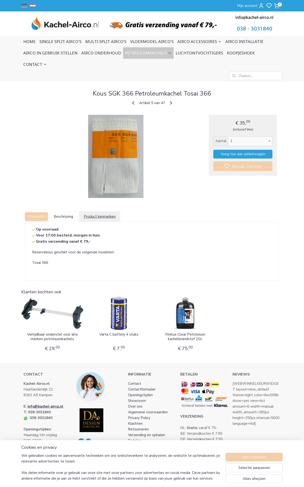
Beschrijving (63, 216)
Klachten (135, 423)
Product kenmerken (99, 216)
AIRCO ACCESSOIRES (199, 41)
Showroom (137, 400)
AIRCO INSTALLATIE (244, 41)
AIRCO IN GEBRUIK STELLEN (50, 53)
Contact (134, 383)
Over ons (135, 406)
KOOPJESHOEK (241, 53)
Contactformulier (142, 389)
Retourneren (138, 429)
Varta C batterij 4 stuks (118, 334)
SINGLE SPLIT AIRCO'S (60, 41)
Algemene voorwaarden (148, 412)
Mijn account (250, 6)
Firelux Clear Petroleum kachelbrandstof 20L (185, 336)
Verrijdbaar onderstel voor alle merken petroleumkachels (52, 336)
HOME (29, 41)
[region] (120, 467)
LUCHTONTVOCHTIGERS (199, 53)
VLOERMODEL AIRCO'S (152, 41)
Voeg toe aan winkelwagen (242, 154)
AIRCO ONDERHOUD (101, 53)
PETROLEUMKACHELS (148, 53)
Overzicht (36, 216)
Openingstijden (140, 395)
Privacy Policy (139, 417)
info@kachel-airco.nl (45, 406)
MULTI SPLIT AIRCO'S (105, 41)
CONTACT (35, 64)
